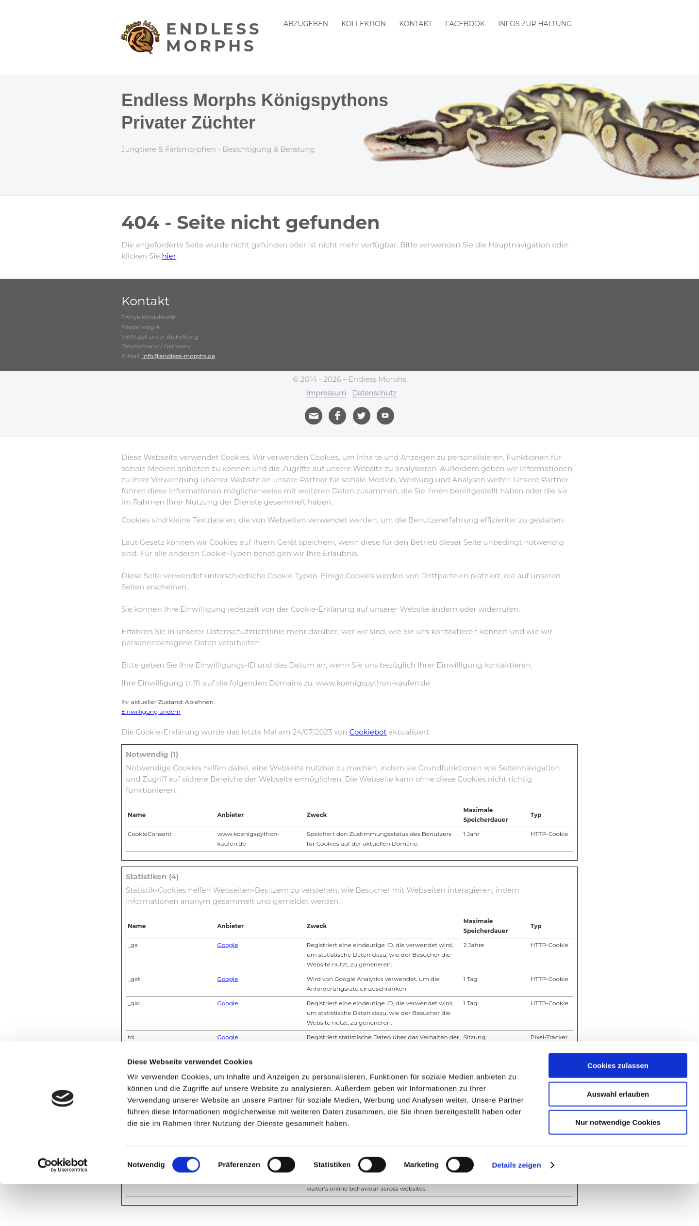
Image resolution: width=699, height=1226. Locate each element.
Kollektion (363, 23)
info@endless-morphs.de (178, 356)
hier (169, 256)
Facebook (465, 23)
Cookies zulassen (618, 1107)
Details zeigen (516, 1207)
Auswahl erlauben (618, 1136)
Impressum (325, 392)
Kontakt (415, 23)
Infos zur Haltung (535, 23)
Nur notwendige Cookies (618, 1164)
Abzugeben (305, 23)
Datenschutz (375, 392)
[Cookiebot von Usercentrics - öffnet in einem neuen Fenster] (62, 1207)
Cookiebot (368, 731)
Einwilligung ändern (151, 711)
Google (227, 944)
